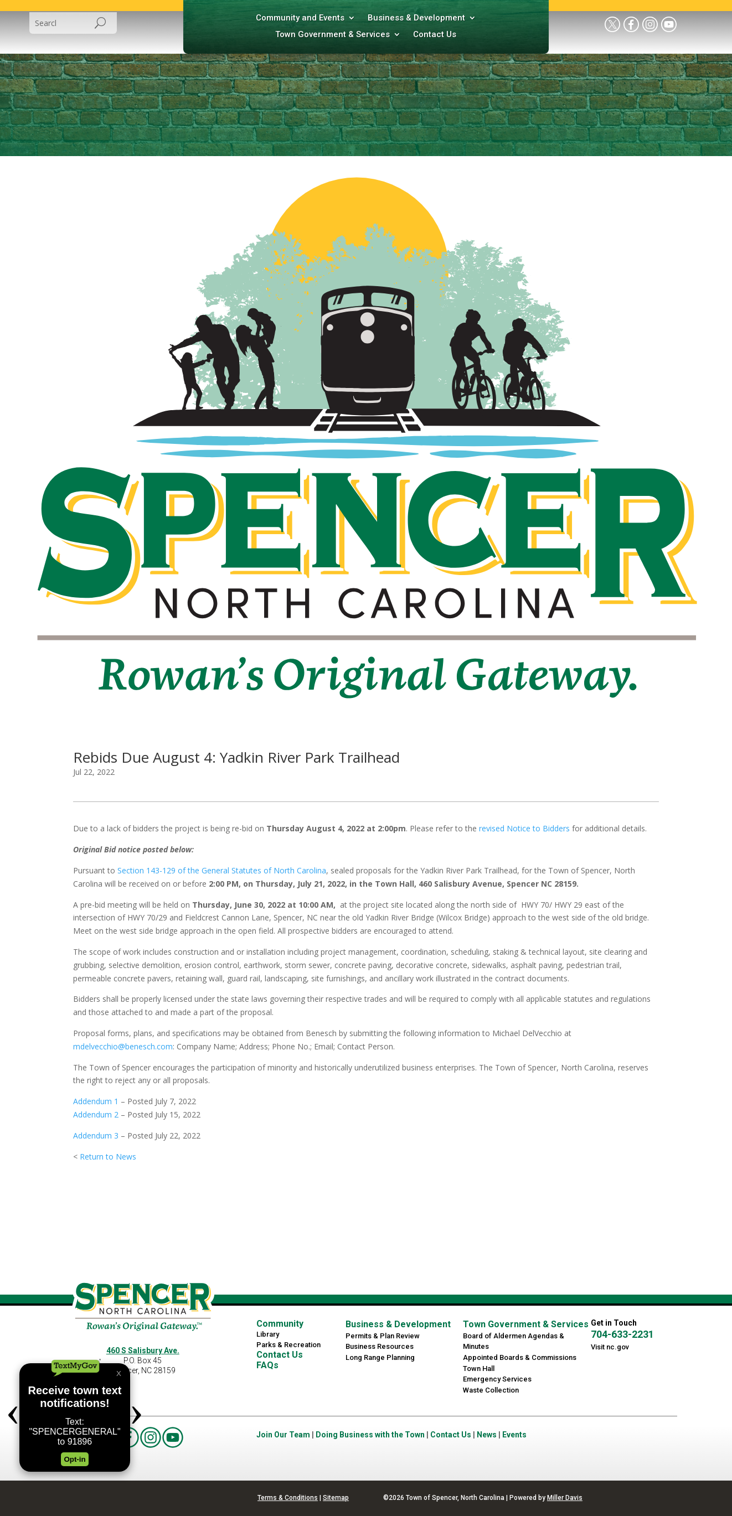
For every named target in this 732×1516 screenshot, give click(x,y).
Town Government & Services (332, 34)
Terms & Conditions (287, 1498)
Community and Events (300, 18)
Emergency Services (497, 1379)
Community (279, 1323)
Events (514, 1434)
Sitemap (336, 1498)
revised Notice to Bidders (524, 828)
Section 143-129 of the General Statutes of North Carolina (221, 870)
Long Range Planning (380, 1357)
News (487, 1434)
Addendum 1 (95, 1101)
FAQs (267, 1365)
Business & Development (416, 18)
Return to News (108, 1156)
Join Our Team (283, 1434)
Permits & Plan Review (383, 1336)
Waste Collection (491, 1390)
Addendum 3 (95, 1135)
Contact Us (434, 34)
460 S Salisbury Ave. (142, 1350)
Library (267, 1334)
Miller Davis (564, 1498)
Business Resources (380, 1346)
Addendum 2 (95, 1114)
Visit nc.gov (610, 1347)
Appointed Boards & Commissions (519, 1357)
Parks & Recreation (288, 1345)
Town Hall (478, 1368)
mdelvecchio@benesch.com (123, 1046)
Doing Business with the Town (370, 1434)
